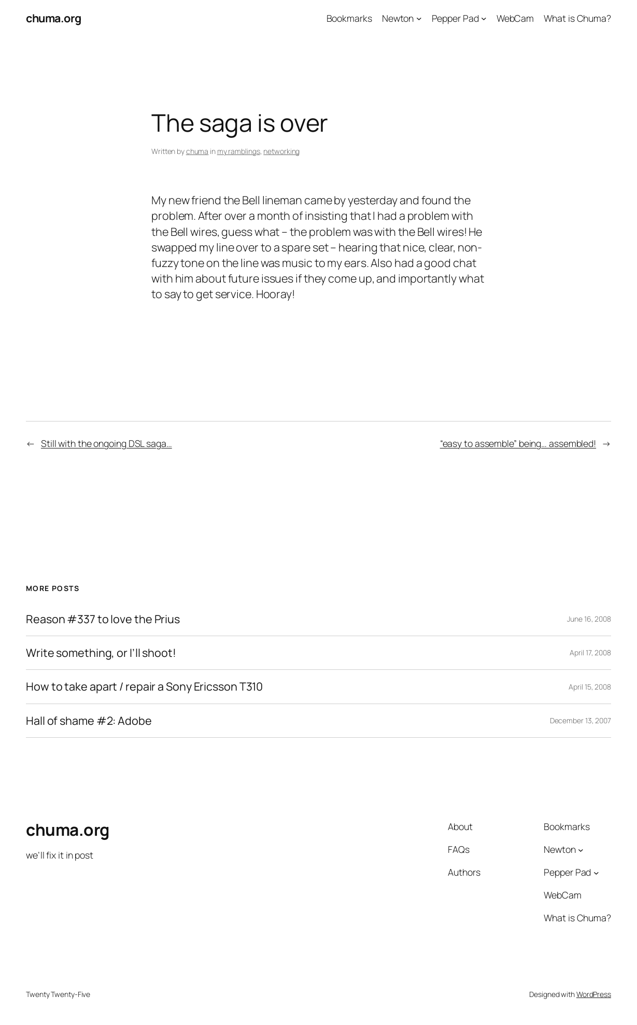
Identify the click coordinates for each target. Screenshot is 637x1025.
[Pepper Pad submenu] (484, 18)
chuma (197, 151)
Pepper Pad (455, 18)
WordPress (593, 994)
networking (281, 151)
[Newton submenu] (419, 18)
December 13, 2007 (580, 720)
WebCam (515, 18)
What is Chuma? (577, 18)
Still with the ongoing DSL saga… (106, 443)
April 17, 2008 (590, 652)
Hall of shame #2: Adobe (89, 720)
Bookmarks (349, 18)
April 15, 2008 (590, 687)
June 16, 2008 (589, 619)
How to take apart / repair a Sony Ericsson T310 (144, 686)
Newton (398, 18)
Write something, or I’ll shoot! (101, 653)
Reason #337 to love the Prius (103, 619)
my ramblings (238, 151)
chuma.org (53, 17)
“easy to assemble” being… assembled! (518, 443)
